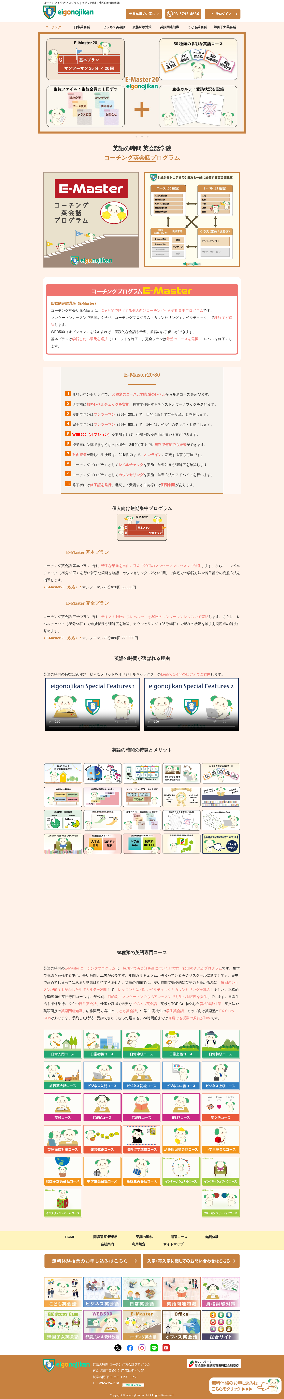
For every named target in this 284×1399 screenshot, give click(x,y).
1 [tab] (136, 136)
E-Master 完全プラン (87, 603)
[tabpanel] (142, 83)
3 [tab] (148, 136)
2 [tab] (142, 136)
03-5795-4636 (109, 1383)
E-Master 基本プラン (87, 552)
